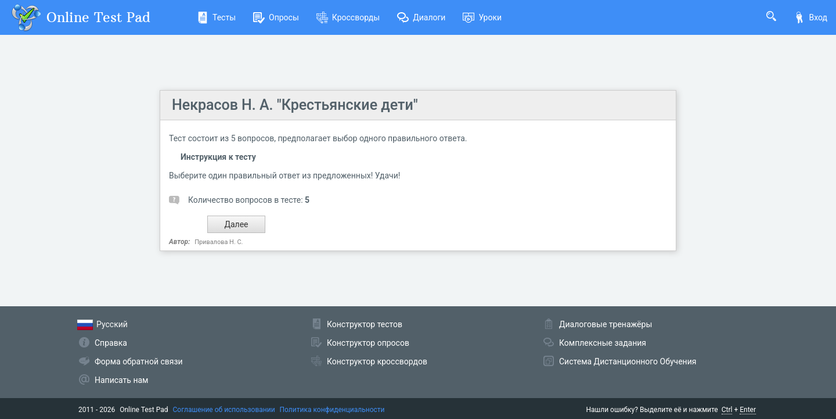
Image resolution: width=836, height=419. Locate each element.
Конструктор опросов (368, 343)
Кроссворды (348, 17)
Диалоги (421, 17)
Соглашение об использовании (224, 410)
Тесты (216, 17)
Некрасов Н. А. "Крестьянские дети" (295, 104)
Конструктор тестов (364, 324)
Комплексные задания (602, 343)
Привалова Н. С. (218, 242)
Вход (810, 17)
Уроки (482, 17)
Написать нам (121, 380)
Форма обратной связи (139, 361)
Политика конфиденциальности (332, 410)
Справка (111, 343)
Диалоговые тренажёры (605, 324)
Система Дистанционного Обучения (627, 361)
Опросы (276, 17)
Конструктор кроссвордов (377, 361)
